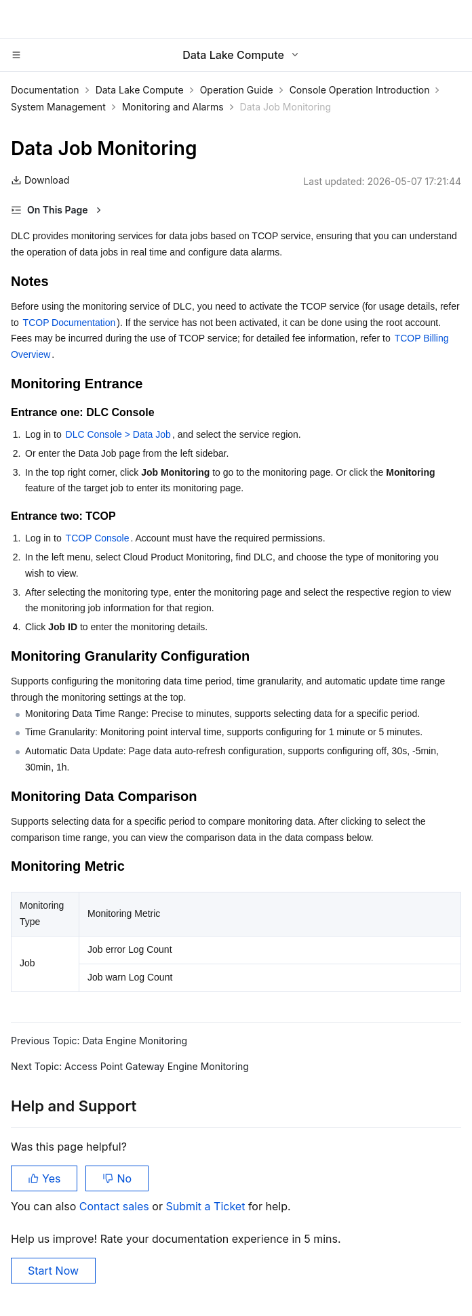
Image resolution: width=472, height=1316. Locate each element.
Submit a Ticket (206, 1206)
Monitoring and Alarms (173, 106)
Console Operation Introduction (360, 90)
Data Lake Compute (140, 90)
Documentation (45, 90)
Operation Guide (236, 90)
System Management (58, 106)
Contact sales (115, 1206)
